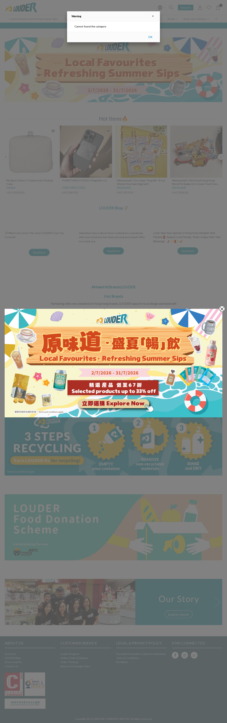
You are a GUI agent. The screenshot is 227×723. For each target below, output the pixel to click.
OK (150, 37)
